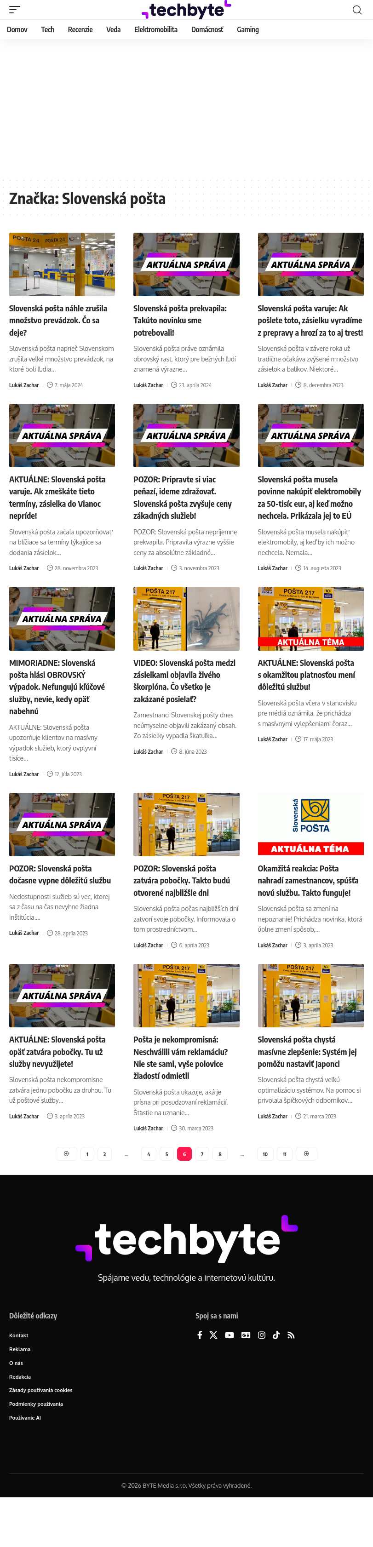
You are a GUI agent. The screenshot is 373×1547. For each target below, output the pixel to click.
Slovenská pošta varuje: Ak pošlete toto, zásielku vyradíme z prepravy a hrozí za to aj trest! (310, 325)
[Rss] (291, 1382)
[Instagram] (262, 1382)
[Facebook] (200, 1382)
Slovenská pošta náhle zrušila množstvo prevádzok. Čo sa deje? (51, 319)
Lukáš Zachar (24, 384)
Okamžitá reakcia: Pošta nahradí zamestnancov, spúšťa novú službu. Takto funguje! (307, 907)
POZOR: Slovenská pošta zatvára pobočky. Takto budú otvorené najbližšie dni (186, 901)
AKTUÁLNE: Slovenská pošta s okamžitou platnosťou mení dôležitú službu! (305, 702)
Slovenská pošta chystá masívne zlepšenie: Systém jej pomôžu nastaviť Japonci (309, 1083)
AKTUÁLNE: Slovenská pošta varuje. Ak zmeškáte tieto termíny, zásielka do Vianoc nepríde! (59, 508)
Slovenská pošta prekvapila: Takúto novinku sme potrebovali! (185, 319)
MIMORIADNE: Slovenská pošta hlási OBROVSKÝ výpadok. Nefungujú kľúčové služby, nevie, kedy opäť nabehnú (60, 708)
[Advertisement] (186, 108)
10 (266, 1198)
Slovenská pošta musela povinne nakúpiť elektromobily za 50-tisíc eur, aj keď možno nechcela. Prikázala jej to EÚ (309, 514)
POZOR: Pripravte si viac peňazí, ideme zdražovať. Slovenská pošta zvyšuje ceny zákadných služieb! (179, 508)
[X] (213, 1382)
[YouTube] (229, 1382)
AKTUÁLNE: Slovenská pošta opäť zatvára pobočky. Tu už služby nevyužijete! (51, 1089)
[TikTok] (276, 1382)
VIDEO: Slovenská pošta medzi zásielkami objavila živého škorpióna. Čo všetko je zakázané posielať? (185, 702)
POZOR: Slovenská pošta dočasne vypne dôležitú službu (55, 901)
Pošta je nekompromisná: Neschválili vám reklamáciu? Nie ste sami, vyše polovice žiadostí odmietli (181, 1095)
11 (285, 1198)
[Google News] (246, 1382)
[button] (17, 9)
